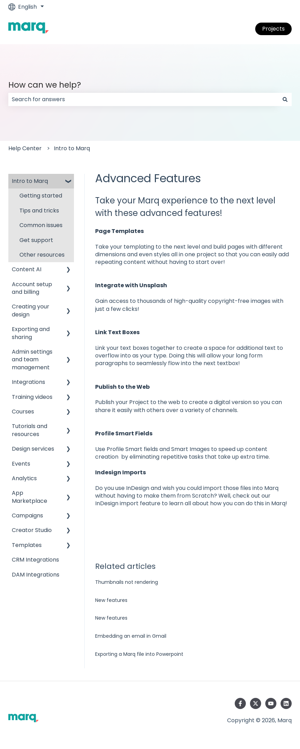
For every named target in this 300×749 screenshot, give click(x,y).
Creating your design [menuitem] (30, 310)
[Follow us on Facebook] (240, 703)
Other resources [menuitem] (42, 255)
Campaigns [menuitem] (27, 516)
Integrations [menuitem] (28, 382)
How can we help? (44, 84)
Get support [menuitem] (36, 240)
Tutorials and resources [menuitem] (29, 430)
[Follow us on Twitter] (255, 703)
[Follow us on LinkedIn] (286, 703)
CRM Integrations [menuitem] (35, 560)
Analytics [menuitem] (24, 478)
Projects (273, 29)
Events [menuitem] (21, 464)
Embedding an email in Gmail (130, 636)
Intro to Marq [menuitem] (30, 181)
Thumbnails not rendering (126, 582)
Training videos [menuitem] (32, 397)
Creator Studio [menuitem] (32, 530)
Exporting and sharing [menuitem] (31, 333)
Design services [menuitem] (33, 449)
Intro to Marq (72, 148)
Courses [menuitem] (23, 412)
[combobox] (143, 99)
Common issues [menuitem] (40, 225)
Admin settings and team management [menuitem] (32, 359)
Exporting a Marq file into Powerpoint (139, 654)
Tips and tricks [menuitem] (39, 211)
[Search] (285, 99)
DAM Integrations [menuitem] (35, 575)
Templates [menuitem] (27, 545)
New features (111, 600)
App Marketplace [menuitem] (29, 497)
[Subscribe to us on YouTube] (270, 703)
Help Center (25, 148)
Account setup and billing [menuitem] (32, 288)
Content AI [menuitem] (26, 269)
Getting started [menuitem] (40, 196)
